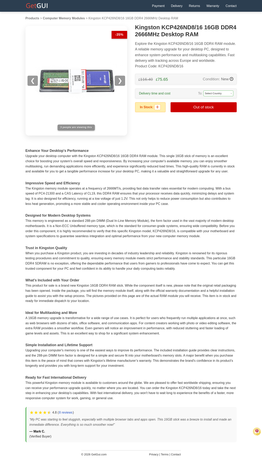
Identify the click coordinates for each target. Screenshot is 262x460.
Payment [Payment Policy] (158, 6)
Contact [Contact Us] (231, 6)
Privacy (153, 454)
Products (32, 18)
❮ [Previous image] (32, 80)
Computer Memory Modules (64, 18)
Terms (165, 454)
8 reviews (66, 412)
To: (200, 93)
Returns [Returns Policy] (194, 6)
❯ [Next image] (120, 80)
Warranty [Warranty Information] (212, 6)
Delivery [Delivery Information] (177, 6)
